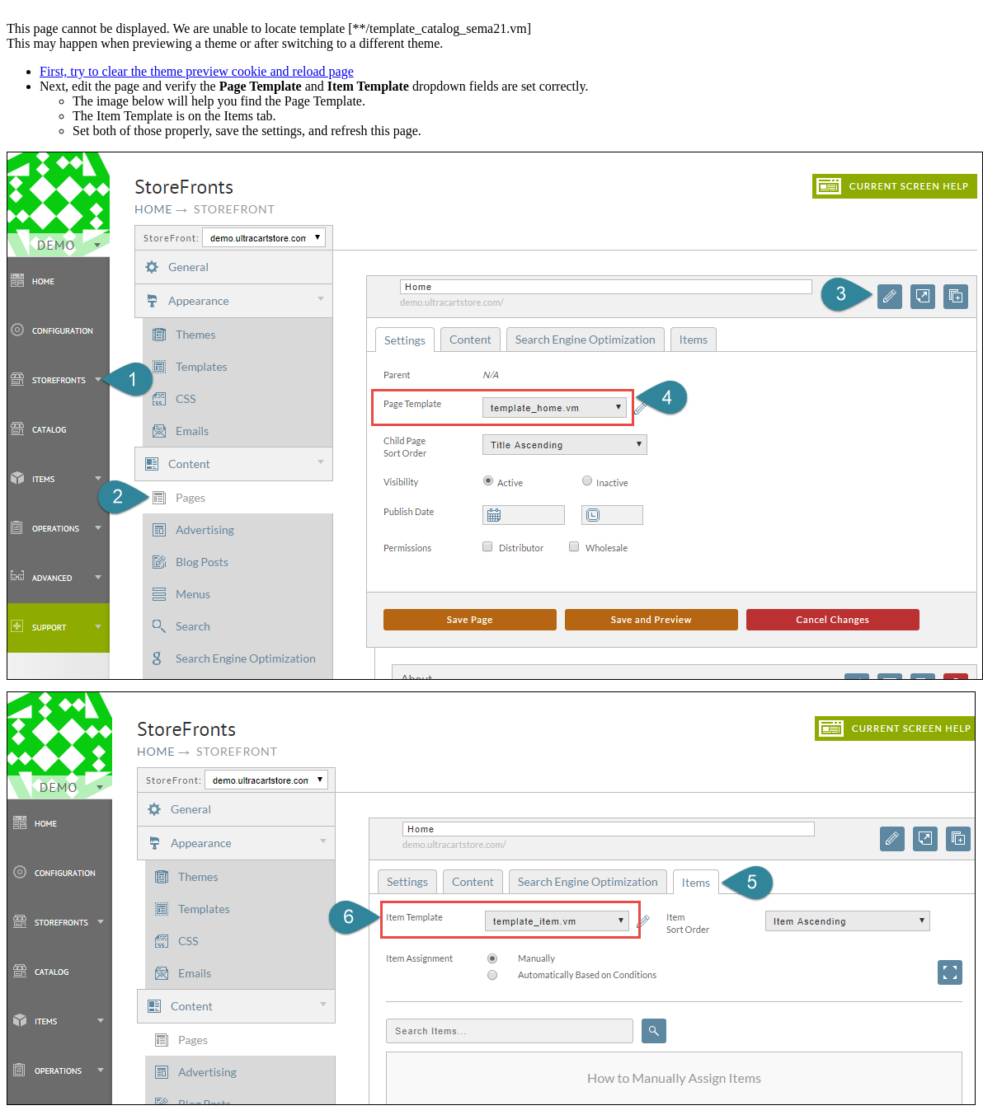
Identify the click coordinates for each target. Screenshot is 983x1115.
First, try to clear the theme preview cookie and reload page (197, 71)
